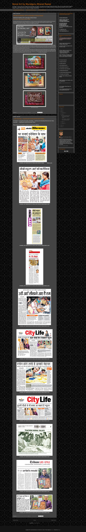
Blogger (59, 529)
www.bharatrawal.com (34, 52)
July (62, 114)
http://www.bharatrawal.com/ (65, 82)
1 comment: (34, 112)
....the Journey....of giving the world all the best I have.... (29, 118)
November (63, 112)
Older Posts (53, 520)
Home (35, 520)
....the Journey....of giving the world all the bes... (65, 119)
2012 (61, 125)
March (62, 121)
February (63, 123)
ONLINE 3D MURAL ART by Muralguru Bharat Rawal (28, 15)
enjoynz (52, 529)
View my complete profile (63, 145)
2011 (61, 126)
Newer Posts (15, 520)
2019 (61, 108)
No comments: (34, 516)
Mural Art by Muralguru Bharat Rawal (31, 4)
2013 (61, 111)
